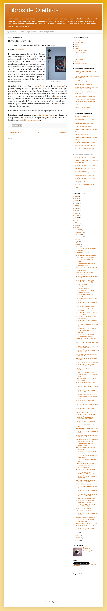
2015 (76, 223)
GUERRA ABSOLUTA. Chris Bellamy (86, 517)
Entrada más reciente (14, 132)
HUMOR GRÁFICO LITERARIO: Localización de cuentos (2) (85, 281)
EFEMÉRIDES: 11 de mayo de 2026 (85, 168)
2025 (76, 198)
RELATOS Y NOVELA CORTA (83, 108)
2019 (76, 213)
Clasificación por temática (47, 32)
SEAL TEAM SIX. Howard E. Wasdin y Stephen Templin (86, 313)
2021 (76, 208)
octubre (78, 234)
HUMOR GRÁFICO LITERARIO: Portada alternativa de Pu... (87, 351)
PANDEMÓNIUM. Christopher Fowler (86, 526)
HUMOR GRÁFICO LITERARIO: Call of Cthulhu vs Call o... (87, 391)
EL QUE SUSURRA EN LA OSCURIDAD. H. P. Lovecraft (85, 473)
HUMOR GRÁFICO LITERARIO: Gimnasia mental (85, 444)
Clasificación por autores (28, 32)
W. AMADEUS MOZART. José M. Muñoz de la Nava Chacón (87, 436)
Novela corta (19, 50)
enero (78, 540)
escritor (57, 96)
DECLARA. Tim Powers (81, 134)
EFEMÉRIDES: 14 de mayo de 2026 (85, 172)
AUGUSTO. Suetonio (82, 270)
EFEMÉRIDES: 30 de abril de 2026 (84, 148)
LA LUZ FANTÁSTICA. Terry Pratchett (86, 257)
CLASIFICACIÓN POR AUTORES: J (85, 97)
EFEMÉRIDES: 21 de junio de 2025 (84, 123)
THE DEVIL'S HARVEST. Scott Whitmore (87, 470)
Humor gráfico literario (81, 50)
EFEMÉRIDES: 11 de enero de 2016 (85, 145)
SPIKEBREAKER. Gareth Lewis (85, 306)
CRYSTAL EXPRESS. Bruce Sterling (86, 415)
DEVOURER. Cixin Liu (82, 288)
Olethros (87, 548)
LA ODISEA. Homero (82, 412)
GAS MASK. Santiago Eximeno (84, 441)
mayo (78, 246)
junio (77, 244)
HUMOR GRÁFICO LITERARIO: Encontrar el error (85, 520)
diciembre (79, 229)
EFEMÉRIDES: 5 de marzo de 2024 (84, 120)
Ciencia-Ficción (79, 42)
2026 (76, 196)
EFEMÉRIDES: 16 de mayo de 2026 (85, 165)
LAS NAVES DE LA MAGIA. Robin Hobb (87, 439)
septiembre (79, 237)
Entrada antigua (62, 132)
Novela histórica (79, 59)
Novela (76, 57)
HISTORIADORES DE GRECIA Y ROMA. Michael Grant (85, 273)
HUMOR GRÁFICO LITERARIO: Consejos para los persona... (85, 417)
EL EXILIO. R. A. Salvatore (83, 508)
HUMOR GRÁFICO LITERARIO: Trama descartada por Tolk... (87, 264)
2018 (76, 215)
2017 (76, 218)
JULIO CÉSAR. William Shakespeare (86, 255)
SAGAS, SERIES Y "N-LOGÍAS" (83, 84)
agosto (78, 239)
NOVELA (77, 105)
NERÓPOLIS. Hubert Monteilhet (85, 372)
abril (77, 533)
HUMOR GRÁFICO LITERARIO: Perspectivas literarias (85, 529)
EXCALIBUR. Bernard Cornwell (83, 126)
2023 (76, 203)
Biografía (77, 40)
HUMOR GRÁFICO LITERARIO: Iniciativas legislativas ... (85, 466)
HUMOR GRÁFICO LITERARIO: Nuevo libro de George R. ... (87, 477)
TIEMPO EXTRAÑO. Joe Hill (82, 116)
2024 (76, 201)
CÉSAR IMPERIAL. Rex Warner (85, 463)
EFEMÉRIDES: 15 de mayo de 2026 (85, 175)
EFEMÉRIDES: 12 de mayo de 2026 (85, 157)
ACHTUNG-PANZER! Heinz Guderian (86, 328)
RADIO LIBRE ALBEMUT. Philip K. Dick (87, 429)
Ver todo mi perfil (87, 551)
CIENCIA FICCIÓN (80, 181)
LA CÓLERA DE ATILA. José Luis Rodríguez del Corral (85, 291)
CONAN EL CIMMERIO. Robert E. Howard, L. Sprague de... (85, 480)
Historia (77, 48)
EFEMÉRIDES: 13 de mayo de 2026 (85, 178)
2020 (76, 210)
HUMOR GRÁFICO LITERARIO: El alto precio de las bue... (87, 303)
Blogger (59, 602)
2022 (76, 206)
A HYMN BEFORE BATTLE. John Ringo (87, 267)
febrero (78, 538)
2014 (76, 225)
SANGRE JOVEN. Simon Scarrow (85, 498)
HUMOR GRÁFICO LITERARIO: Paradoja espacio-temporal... (85, 335)
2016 (76, 220)
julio (77, 242)
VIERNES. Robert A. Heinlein (84, 511)
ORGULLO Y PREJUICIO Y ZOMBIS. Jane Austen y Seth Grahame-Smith (86, 88)
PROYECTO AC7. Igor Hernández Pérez (87, 362)
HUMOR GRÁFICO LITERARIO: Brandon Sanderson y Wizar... (85, 365)
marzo (78, 535)
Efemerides (78, 44)
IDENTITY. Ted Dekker (82, 252)
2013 (76, 227)
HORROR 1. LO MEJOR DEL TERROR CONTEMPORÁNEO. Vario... (87, 347)
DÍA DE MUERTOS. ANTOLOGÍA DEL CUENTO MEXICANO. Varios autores (85, 100)
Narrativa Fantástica (80, 53)
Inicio (39, 132)
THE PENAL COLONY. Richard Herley (86, 523)
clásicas (59, 86)
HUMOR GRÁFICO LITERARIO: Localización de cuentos (85, 501)
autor (15, 94)
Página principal (12, 32)
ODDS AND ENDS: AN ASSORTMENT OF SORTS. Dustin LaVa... (87, 495)
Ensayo (77, 46)
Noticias (77, 55)
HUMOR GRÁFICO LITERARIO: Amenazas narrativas (85, 401)
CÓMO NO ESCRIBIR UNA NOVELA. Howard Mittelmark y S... (86, 505)
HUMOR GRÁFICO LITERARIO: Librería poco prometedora (87, 491)
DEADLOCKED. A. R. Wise (83, 394)
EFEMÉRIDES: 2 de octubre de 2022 (85, 142)
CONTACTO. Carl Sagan (81, 81)
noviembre (79, 232)
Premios (77, 61)
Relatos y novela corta (81, 63)
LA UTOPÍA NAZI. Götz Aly (83, 484)
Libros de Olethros (33, 10)
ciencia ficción (39, 86)
